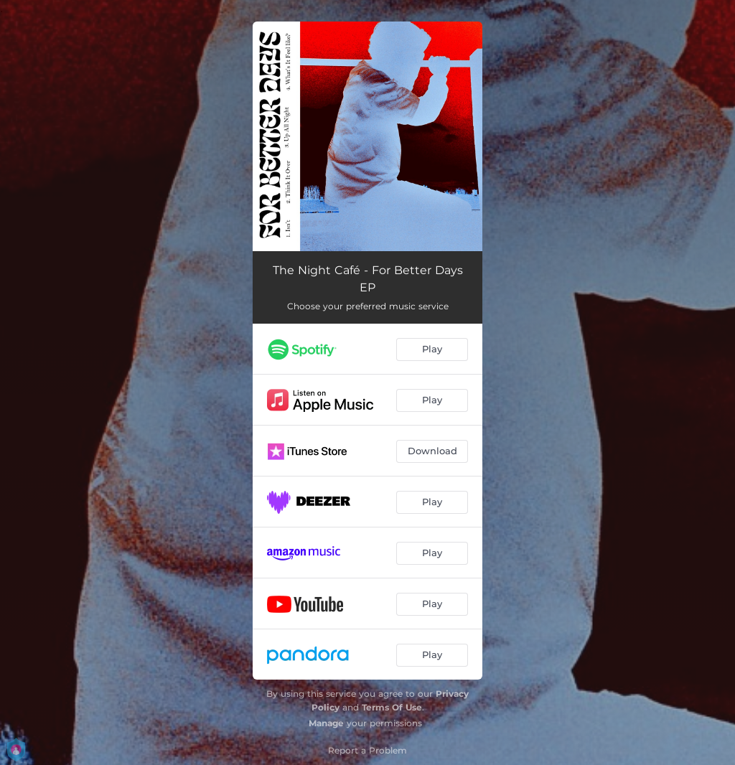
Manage (326, 723)
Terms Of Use (392, 707)
